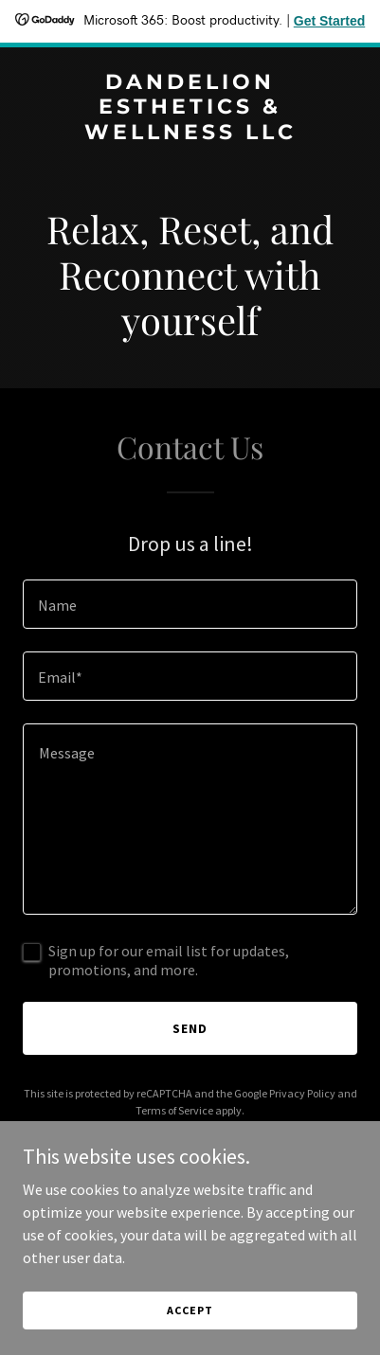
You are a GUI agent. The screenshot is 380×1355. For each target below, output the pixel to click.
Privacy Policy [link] (302, 1093)
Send (190, 1028)
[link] (190, 133)
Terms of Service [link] (174, 1110)
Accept (189, 1310)
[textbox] (190, 604)
